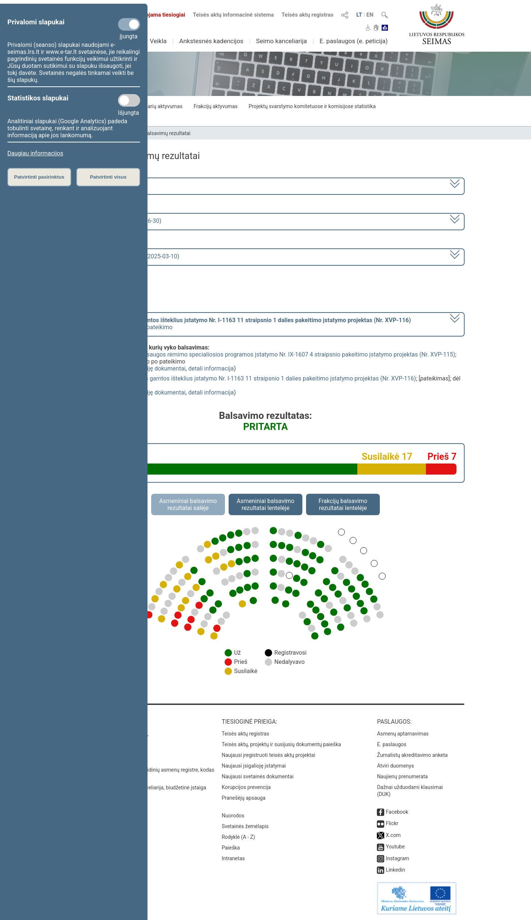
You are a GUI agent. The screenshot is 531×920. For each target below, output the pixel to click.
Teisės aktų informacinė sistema (233, 14)
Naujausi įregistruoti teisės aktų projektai (268, 755)
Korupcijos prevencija (246, 787)
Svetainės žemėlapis (245, 826)
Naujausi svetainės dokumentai (258, 776)
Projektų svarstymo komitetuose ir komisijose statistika (312, 106)
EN (370, 14)
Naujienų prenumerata (402, 776)
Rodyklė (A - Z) (238, 837)
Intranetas (233, 858)
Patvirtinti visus (108, 177)
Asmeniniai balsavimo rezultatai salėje (188, 504)
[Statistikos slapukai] (129, 100)
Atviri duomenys (395, 766)
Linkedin (395, 870)
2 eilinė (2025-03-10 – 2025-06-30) (116, 220)
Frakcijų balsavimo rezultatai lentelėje (343, 504)
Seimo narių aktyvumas (156, 106)
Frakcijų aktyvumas (215, 106)
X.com (393, 835)
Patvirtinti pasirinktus (39, 177)
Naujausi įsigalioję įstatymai (254, 766)
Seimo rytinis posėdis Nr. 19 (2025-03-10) (125, 256)
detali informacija (211, 368)
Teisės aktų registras (307, 14)
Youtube (395, 847)
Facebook (397, 812)
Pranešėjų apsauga (244, 798)
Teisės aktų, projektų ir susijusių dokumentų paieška (281, 744)
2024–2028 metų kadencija (107, 185)
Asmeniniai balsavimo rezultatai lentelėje (265, 504)
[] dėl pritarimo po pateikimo (241, 324)
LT (359, 14)
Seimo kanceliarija (281, 41)
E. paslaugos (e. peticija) (353, 41)
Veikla (158, 41)
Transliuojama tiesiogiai (151, 14)
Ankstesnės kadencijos (211, 41)
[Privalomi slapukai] (129, 24)
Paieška (231, 848)
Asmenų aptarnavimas (402, 734)
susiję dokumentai (162, 368)
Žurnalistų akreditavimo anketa (412, 755)
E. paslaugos (391, 744)
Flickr (392, 823)
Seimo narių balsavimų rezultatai (153, 133)
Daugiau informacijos (35, 153)
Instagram (397, 858)
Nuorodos (233, 816)
